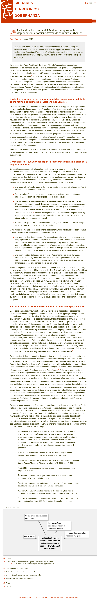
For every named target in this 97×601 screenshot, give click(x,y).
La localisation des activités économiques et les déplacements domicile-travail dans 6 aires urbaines (50, 543)
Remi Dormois (16, 39)
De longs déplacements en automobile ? (20, 578)
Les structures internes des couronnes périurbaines (24, 575)
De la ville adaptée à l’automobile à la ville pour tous (24, 572)
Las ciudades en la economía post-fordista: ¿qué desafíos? (34, 564)
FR (95, 3)
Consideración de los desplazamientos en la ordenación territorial (56, 525)
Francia (8, 586)
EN (86, 3)
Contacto (37, 597)
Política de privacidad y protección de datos (63, 597)
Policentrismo (29, 536)
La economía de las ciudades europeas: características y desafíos (29, 562)
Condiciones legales (25, 597)
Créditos (44, 597)
